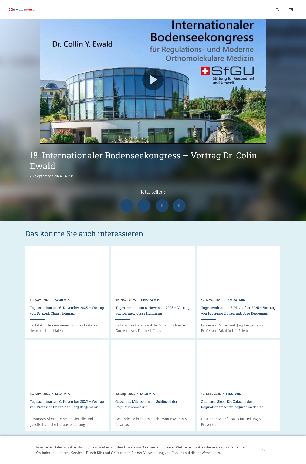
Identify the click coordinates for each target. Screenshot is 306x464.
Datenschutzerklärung (71, 447)
